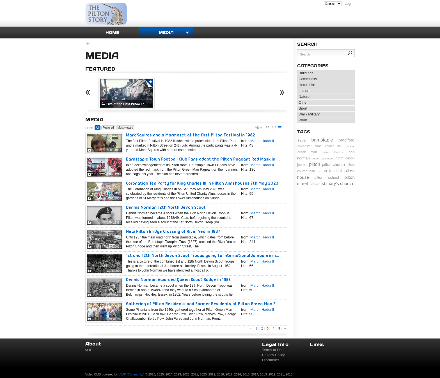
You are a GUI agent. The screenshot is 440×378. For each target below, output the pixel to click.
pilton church (333, 164)
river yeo (315, 183)
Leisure (305, 91)
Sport (303, 108)
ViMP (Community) (131, 374)
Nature (304, 96)
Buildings (306, 73)
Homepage (87, 44)
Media (166, 32)
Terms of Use (273, 350)
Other (303, 102)
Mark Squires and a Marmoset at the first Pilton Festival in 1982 (190, 135)
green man (307, 152)
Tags (303, 131)
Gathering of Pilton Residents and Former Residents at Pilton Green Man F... (202, 303)
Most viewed (125, 127)
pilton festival (329, 171)
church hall (333, 146)
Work (303, 120)
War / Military (309, 114)
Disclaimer (270, 360)
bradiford (346, 140)
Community (308, 79)
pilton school (326, 177)
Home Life (307, 85)
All (97, 127)
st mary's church (337, 183)
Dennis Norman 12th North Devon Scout (166, 207)
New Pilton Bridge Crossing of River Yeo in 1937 (173, 231)
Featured (108, 127)
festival (350, 146)
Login (349, 3)
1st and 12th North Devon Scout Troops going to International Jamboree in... (202, 255)
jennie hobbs (332, 152)
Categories (313, 65)
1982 (301, 140)
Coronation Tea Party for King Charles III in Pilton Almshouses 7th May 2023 (202, 183)
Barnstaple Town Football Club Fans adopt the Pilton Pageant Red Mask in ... (203, 159)
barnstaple (322, 139)
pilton (314, 164)
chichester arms (309, 146)
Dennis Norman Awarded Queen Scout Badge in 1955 (178, 279)
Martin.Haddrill (262, 141)
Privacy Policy (273, 355)
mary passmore (323, 158)
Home (112, 32)
